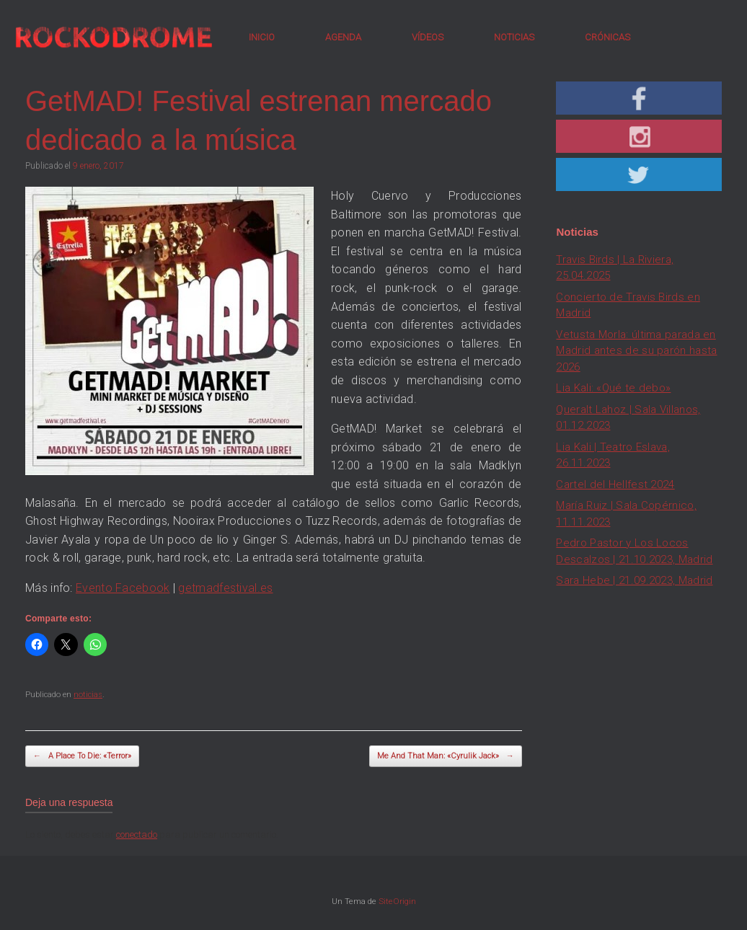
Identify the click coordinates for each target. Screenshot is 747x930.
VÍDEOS (427, 37)
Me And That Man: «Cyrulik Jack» (445, 756)
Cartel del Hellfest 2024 (615, 484)
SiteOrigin (397, 901)
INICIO (262, 37)
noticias (88, 694)
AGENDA (343, 37)
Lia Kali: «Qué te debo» (613, 387)
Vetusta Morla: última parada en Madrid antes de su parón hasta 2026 (636, 350)
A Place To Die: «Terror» (82, 756)
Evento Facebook (123, 588)
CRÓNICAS (607, 37)
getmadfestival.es (225, 588)
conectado (136, 834)
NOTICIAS (514, 37)
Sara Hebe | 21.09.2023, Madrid (634, 580)
